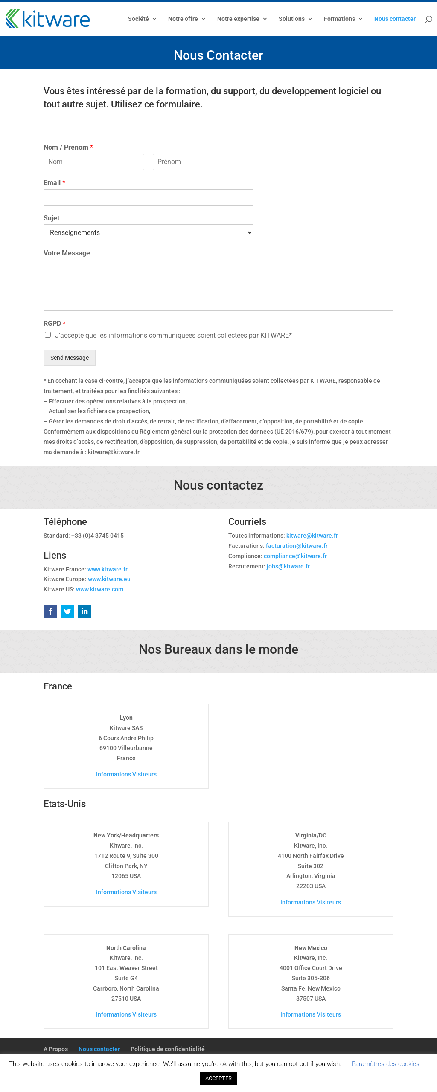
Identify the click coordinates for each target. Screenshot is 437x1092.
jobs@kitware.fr (288, 566)
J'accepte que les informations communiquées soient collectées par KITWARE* (173, 335)
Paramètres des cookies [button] (386, 1064)
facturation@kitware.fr (297, 545)
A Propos (56, 1049)
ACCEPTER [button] (218, 1078)
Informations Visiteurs (126, 774)
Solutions (292, 19)
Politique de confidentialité (168, 1049)
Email (54, 183)
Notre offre (183, 19)
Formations (339, 19)
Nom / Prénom (68, 147)
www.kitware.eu (109, 579)
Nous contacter (395, 19)
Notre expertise (238, 19)
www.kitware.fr (107, 569)
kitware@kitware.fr (312, 535)
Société (138, 19)
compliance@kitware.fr (295, 556)
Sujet (51, 218)
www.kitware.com (99, 589)
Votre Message (67, 253)
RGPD (55, 323)
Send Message (69, 357)
